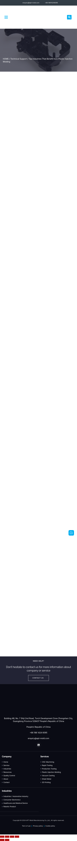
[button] (6, 17)
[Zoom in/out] (17, 837)
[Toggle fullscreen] (12, 837)
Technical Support (18, 59)
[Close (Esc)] (2, 837)
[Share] (7, 837)
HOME (6, 59)
